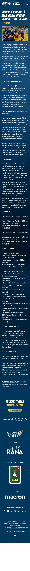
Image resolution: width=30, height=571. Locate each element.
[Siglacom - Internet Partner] (15, 538)
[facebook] (16, 419)
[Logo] (7, 3)
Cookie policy (16, 531)
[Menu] (27, 3)
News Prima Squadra (22, 388)
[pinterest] (22, 419)
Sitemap (23, 531)
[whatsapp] (25, 419)
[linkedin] (12, 419)
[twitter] (19, 419)
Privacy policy (8, 531)
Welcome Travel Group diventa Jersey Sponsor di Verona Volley (14, 381)
